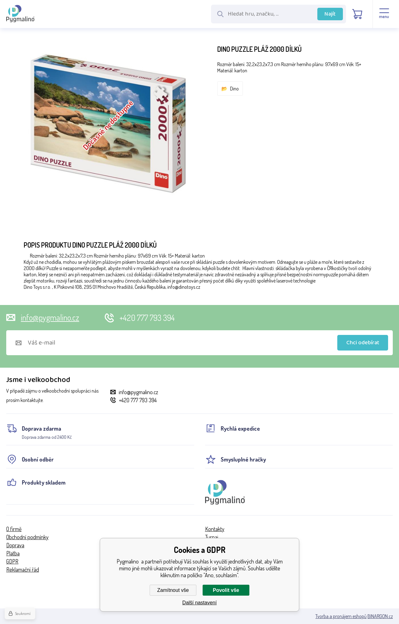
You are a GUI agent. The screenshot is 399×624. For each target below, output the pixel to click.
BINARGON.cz (380, 616)
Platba (13, 553)
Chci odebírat (362, 342)
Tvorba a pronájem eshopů (341, 616)
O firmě (14, 528)
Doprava (15, 545)
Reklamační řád (22, 569)
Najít (330, 14)
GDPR (12, 561)
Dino (234, 88)
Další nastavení (199, 602)
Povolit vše (226, 590)
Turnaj (211, 537)
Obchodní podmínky (27, 537)
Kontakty (214, 528)
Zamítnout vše (173, 590)
